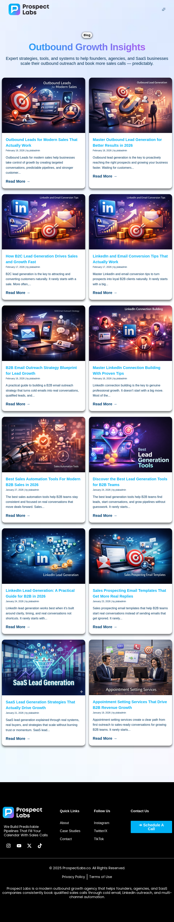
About (64, 823)
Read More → (18, 181)
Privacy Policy (73, 876)
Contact (66, 839)
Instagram (101, 823)
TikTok (99, 839)
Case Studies (70, 831)
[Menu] (163, 9)
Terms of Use (100, 876)
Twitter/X (100, 831)
